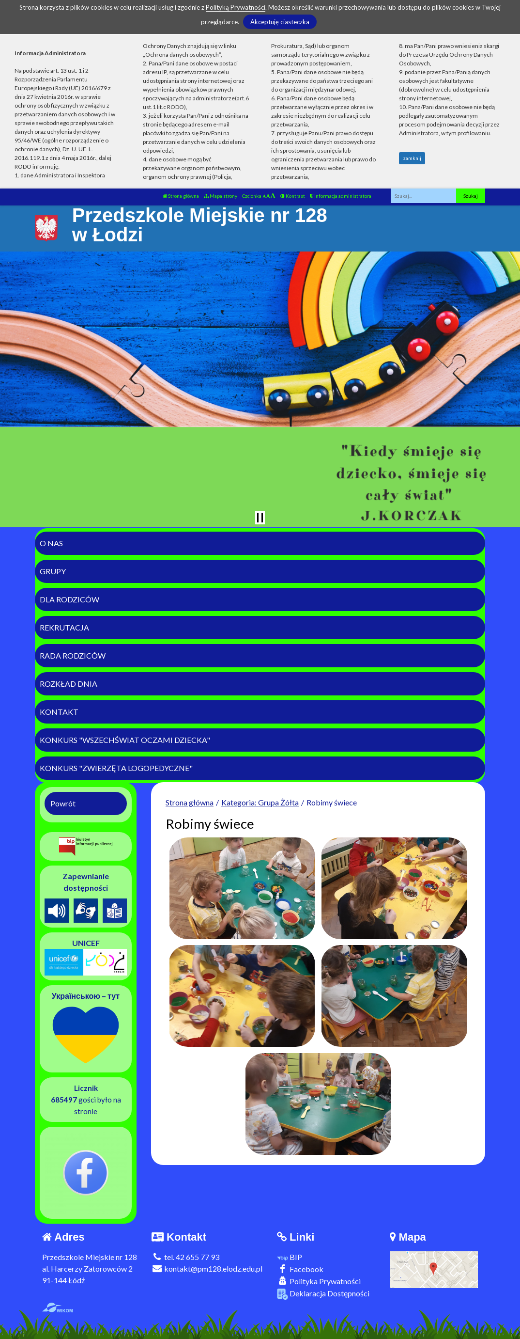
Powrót (63, 803)
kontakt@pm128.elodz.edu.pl (207, 1268)
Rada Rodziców (73, 655)
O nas (51, 543)
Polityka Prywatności (319, 1281)
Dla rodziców (69, 599)
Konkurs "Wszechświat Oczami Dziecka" (125, 739)
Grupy (53, 571)
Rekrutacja (64, 627)
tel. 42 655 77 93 (185, 1256)
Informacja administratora (340, 196)
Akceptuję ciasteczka (279, 22)
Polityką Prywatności (235, 7)
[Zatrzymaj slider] (260, 517)
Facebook (300, 1269)
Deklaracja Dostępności (323, 1294)
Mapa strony (220, 196)
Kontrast (292, 196)
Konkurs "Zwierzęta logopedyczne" (116, 767)
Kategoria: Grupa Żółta (260, 802)
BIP (289, 1256)
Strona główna (181, 196)
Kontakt (59, 711)
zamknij (412, 158)
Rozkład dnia (68, 683)
